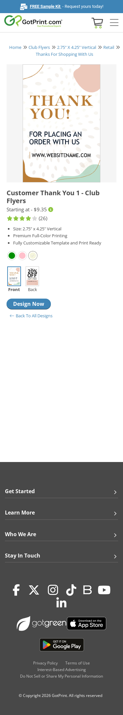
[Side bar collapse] (114, 23)
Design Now (28, 303)
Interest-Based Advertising (61, 669)
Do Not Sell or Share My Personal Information (61, 676)
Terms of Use (77, 663)
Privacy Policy (45, 663)
